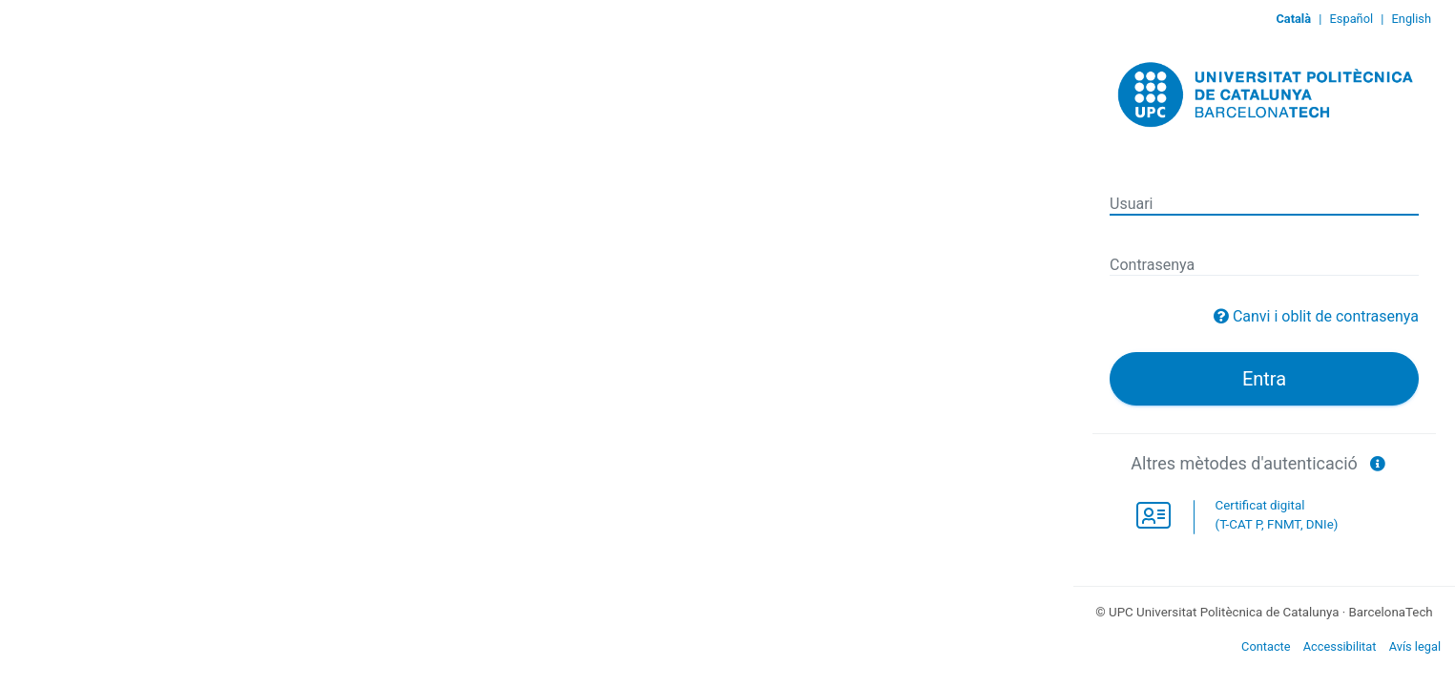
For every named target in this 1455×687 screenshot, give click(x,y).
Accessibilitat (1340, 646)
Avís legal (1415, 646)
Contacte (1266, 646)
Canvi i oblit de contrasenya (1326, 316)
